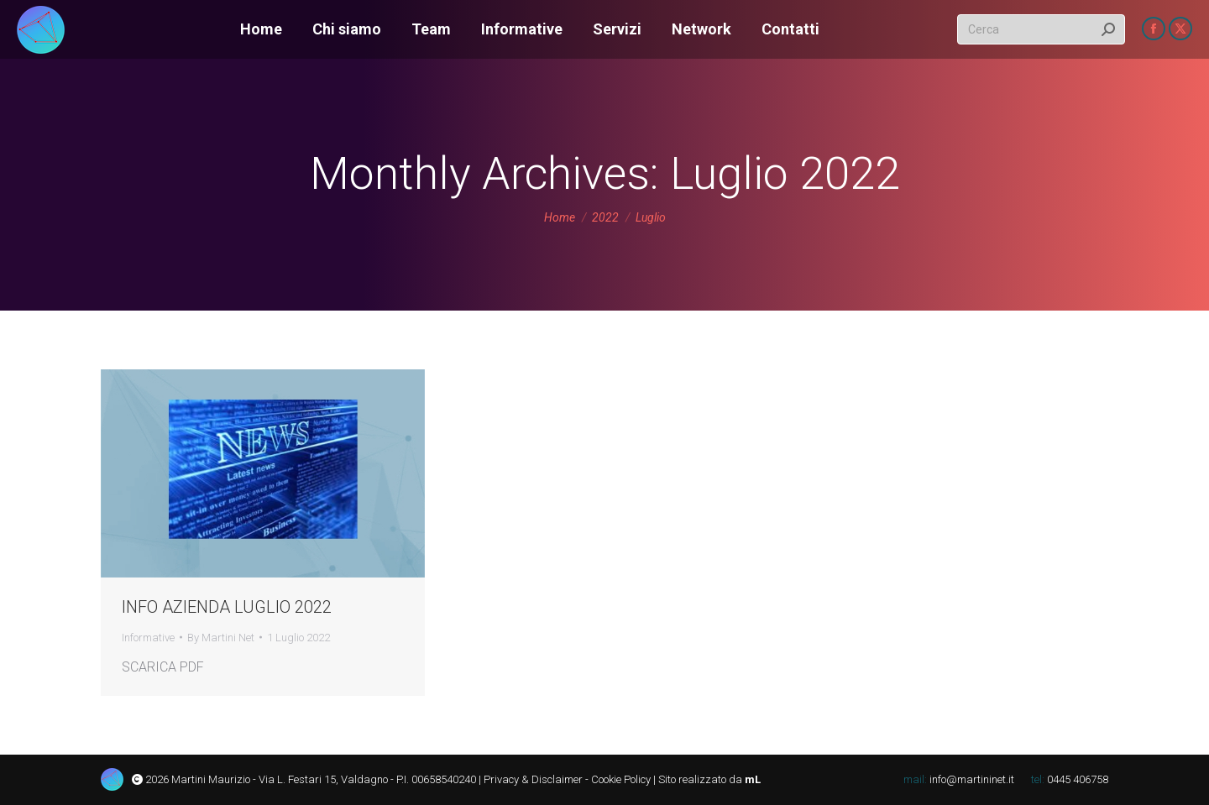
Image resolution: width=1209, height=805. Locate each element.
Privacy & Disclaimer (533, 779)
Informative (148, 637)
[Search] (1041, 29)
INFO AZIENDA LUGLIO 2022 (227, 607)
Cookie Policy (621, 779)
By (220, 637)
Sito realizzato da (708, 779)
